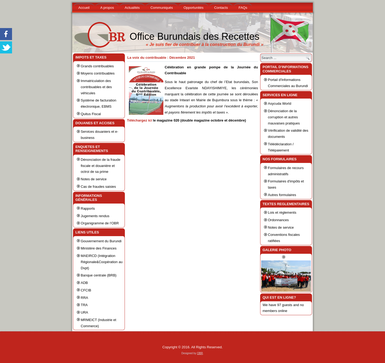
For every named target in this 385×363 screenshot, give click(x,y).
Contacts (221, 8)
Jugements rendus (95, 216)
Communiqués (162, 8)
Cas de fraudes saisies (98, 187)
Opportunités (193, 8)
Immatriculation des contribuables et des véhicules (96, 87)
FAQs (242, 8)
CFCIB (86, 290)
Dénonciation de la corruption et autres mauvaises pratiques (284, 117)
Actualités (132, 8)
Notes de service (94, 179)
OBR (200, 353)
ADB (84, 283)
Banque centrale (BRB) (99, 275)
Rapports (88, 208)
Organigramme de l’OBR (100, 223)
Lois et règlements (282, 212)
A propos (107, 8)
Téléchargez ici (139, 120)
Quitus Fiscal (91, 114)
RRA (84, 298)
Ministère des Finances (99, 248)
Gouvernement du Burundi (101, 241)
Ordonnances (278, 220)
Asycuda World (279, 104)
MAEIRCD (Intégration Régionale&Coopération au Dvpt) (101, 262)
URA (84, 312)
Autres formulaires (282, 195)
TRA (84, 305)
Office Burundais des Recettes (195, 36)
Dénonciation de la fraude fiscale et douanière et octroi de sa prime (100, 166)
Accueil (84, 8)
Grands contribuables (97, 66)
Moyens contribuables (97, 73)
